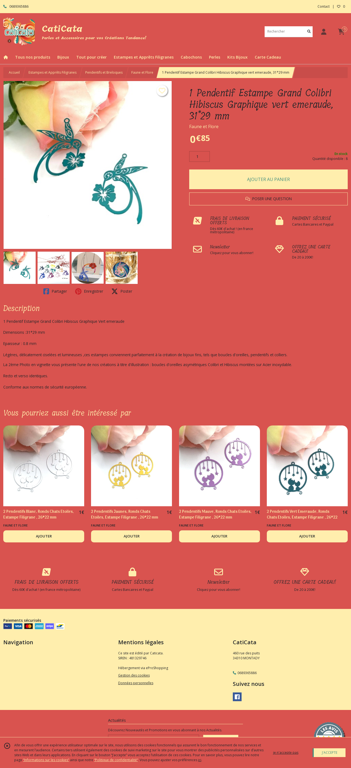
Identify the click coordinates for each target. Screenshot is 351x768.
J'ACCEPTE (329, 752)
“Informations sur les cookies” (46, 760)
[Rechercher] (309, 31)
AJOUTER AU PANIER (268, 179)
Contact (324, 6)
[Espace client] (323, 31)
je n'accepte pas (285, 752)
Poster (121, 291)
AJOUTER (44, 536)
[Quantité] (199, 156)
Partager (55, 291)
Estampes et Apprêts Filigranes (53, 72)
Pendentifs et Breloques (104, 72)
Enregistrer (89, 291)
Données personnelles (135, 683)
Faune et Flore (142, 72)
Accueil (14, 72)
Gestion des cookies (134, 675)
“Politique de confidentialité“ (116, 760)
